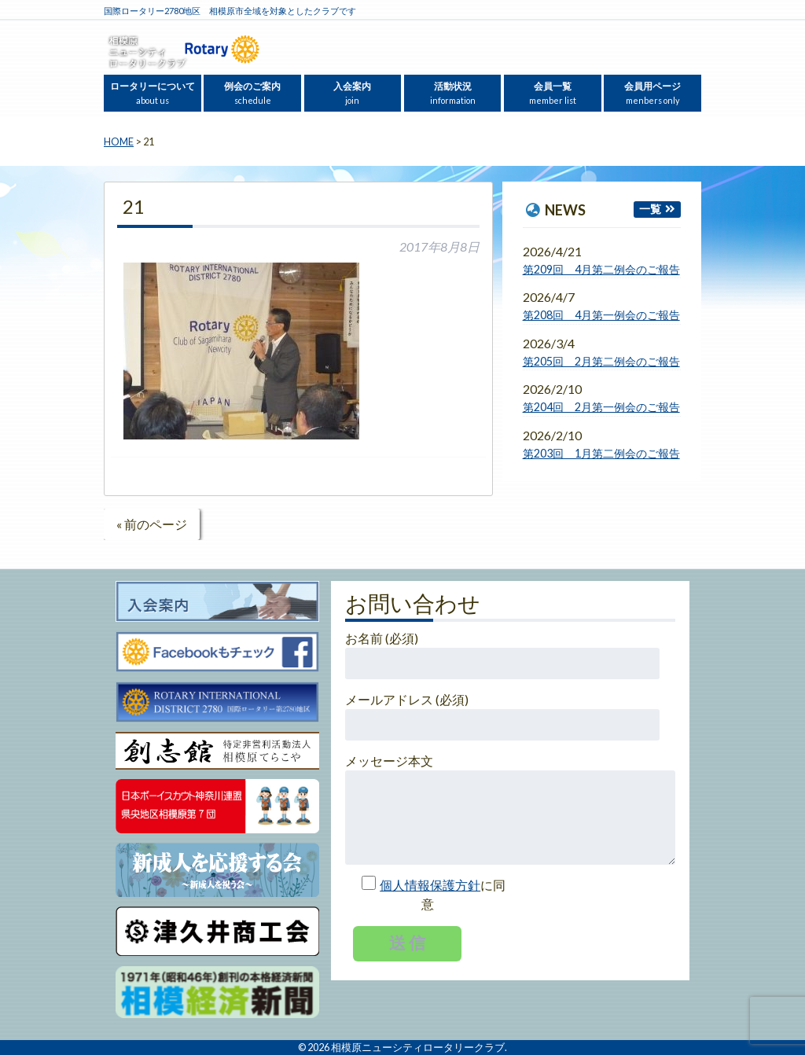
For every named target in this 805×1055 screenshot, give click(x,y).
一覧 (650, 208)
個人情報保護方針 (430, 884)
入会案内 (352, 92)
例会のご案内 (252, 92)
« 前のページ (151, 523)
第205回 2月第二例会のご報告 (601, 361)
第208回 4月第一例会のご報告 (601, 315)
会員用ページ (652, 92)
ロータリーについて (152, 92)
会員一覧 (552, 92)
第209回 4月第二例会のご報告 (601, 269)
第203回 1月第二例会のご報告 (601, 453)
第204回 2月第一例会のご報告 (601, 407)
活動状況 (453, 92)
